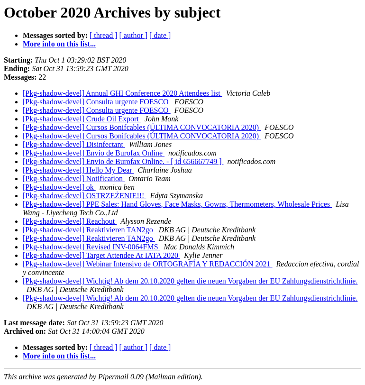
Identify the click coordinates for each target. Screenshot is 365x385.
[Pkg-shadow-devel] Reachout (70, 221)
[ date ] (160, 35)
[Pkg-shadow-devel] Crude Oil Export (82, 119)
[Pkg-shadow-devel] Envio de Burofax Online (93, 153)
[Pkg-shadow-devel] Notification (74, 178)
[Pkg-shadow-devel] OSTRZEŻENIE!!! (84, 196)
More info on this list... (59, 44)
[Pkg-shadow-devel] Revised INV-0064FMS (91, 247)
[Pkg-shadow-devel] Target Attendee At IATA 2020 (101, 255)
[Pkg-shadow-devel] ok (59, 187)
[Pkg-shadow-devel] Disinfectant (74, 144)
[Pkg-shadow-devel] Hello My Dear (78, 170)
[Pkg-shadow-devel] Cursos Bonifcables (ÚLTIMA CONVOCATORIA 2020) (142, 127)
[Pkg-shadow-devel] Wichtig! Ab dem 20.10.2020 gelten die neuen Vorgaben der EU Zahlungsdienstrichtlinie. (190, 281)
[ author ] (133, 35)
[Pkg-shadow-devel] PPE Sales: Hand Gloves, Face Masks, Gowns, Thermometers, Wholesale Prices (177, 204)
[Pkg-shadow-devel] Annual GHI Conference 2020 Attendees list (122, 93)
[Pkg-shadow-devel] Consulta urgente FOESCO (97, 102)
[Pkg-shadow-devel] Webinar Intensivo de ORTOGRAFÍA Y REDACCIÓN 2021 (148, 264)
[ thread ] (104, 35)
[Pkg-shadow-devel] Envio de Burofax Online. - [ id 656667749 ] (123, 161)
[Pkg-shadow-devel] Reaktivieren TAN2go (89, 230)
